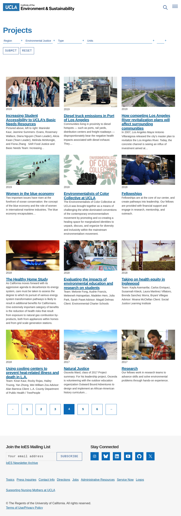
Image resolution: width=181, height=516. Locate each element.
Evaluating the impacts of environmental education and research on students (88, 283)
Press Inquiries (26, 479)
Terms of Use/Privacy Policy (24, 507)
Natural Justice (76, 368)
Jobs (75, 479)
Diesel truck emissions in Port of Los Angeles (89, 118)
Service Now (125, 479)
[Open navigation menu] (175, 6)
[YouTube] (128, 456)
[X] (150, 456)
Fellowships (132, 194)
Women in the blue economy (30, 194)
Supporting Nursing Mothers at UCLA (30, 490)
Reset (27, 50)
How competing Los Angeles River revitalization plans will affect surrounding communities (146, 122)
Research (130, 368)
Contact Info (47, 479)
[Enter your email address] (31, 456)
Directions (63, 479)
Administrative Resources (98, 479)
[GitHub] (139, 456)
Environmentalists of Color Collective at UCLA (86, 196)
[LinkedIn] (117, 456)
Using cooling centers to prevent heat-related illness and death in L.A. (32, 372)
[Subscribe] (69, 456)
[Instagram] (94, 456)
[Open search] (165, 8)
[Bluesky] (106, 456)
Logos (140, 479)
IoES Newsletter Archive (22, 462)
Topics (10, 479)
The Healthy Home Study (27, 279)
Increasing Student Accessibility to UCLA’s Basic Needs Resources (31, 120)
